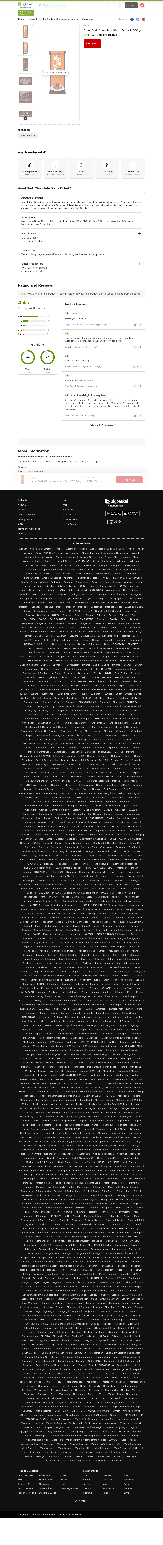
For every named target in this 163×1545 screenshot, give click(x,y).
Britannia (86, 1488)
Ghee (63, 1475)
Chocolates (24, 461)
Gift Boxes (39, 461)
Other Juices (45, 1488)
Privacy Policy (25, 519)
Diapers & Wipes (47, 1492)
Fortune (128, 1488)
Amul (86, 25)
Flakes (63, 1479)
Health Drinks (46, 1479)
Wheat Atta (44, 1475)
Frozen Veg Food (27, 1492)
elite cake (108, 1479)
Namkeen (44, 1484)
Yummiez (86, 1484)
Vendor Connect (70, 524)
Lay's (126, 1492)
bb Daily (22, 533)
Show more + (82, 1500)
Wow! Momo (109, 1488)
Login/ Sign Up (131, 5)
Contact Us (67, 509)
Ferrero (107, 1492)
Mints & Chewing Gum (58, 461)
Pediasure (129, 1479)
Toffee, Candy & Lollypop (85, 461)
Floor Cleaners (25, 1488)
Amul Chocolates (34, 471)
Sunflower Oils (25, 1475)
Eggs (62, 1484)
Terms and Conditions (29, 528)
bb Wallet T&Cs (69, 519)
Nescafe (107, 1475)
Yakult (127, 1484)
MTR (126, 1475)
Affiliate (21, 524)
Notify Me (92, 43)
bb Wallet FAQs (69, 514)
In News (22, 509)
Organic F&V (24, 1484)
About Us (23, 504)
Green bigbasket (26, 514)
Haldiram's (87, 1492)
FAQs (64, 504)
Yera (105, 1484)
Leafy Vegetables (69, 1488)
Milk (20, 1479)
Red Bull (86, 1479)
